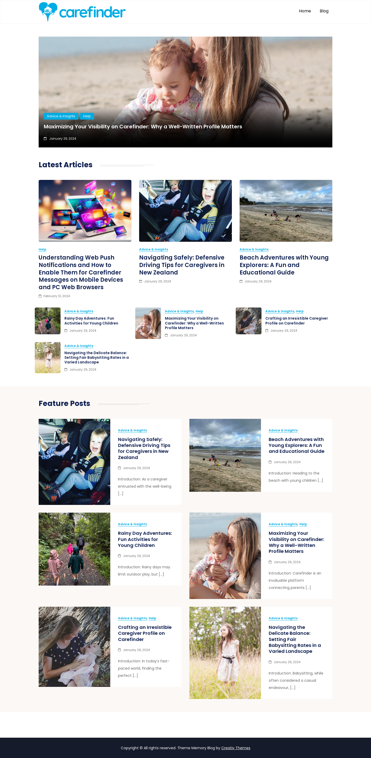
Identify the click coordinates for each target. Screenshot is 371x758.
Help (87, 116)
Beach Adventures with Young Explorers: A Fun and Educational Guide (284, 265)
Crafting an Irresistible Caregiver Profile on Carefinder (296, 321)
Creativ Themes (235, 748)
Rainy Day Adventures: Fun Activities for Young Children (91, 321)
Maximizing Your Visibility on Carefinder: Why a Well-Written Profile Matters (143, 126)
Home (305, 11)
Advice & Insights (61, 116)
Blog (324, 11)
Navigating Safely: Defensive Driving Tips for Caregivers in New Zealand (181, 265)
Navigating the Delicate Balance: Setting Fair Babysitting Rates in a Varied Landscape (96, 357)
